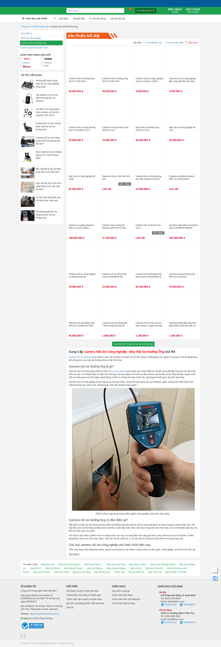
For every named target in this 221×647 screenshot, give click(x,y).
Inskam (25, 62)
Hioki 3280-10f (154, 572)
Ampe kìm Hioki (61, 572)
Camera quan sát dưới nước (34, 47)
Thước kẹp (119, 572)
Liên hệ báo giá (117, 18)
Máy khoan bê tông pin (69, 564)
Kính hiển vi (26, 33)
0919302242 (188, 622)
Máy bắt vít (35, 568)
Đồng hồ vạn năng (81, 572)
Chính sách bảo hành (122, 595)
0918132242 (169, 622)
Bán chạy (191, 42)
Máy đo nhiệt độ (136, 572)
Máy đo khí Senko (41, 572)
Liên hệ (70, 607)
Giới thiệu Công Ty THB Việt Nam (82, 591)
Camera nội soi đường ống (33, 43)
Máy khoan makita (137, 564)
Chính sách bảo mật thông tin (126, 599)
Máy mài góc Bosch (73, 568)
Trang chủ (26, 26)
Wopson (46, 62)
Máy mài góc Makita (116, 568)
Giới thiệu (63, 18)
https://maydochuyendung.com (44, 614)
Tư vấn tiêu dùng (97, 18)
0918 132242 (193, 10)
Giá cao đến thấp (173, 42)
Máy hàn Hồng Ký (154, 568)
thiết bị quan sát (115, 371)
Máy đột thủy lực (102, 572)
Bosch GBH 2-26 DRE (176, 572)
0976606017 (188, 604)
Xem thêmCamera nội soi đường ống (133, 344)
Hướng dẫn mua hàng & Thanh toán (83, 595)
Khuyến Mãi (79, 18)
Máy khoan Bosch (92, 564)
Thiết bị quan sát (40, 26)
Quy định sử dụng (120, 591)
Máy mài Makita (94, 568)
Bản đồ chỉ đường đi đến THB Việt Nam (85, 603)
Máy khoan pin (48, 564)
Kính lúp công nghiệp (31, 38)
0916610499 (169, 604)
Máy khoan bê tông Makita (162, 564)
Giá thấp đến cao (152, 42)
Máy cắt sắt (135, 568)
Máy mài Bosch (52, 568)
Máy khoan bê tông (116, 564)
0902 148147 (175, 10)
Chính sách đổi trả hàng (123, 603)
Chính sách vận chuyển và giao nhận (84, 599)
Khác (45, 66)
